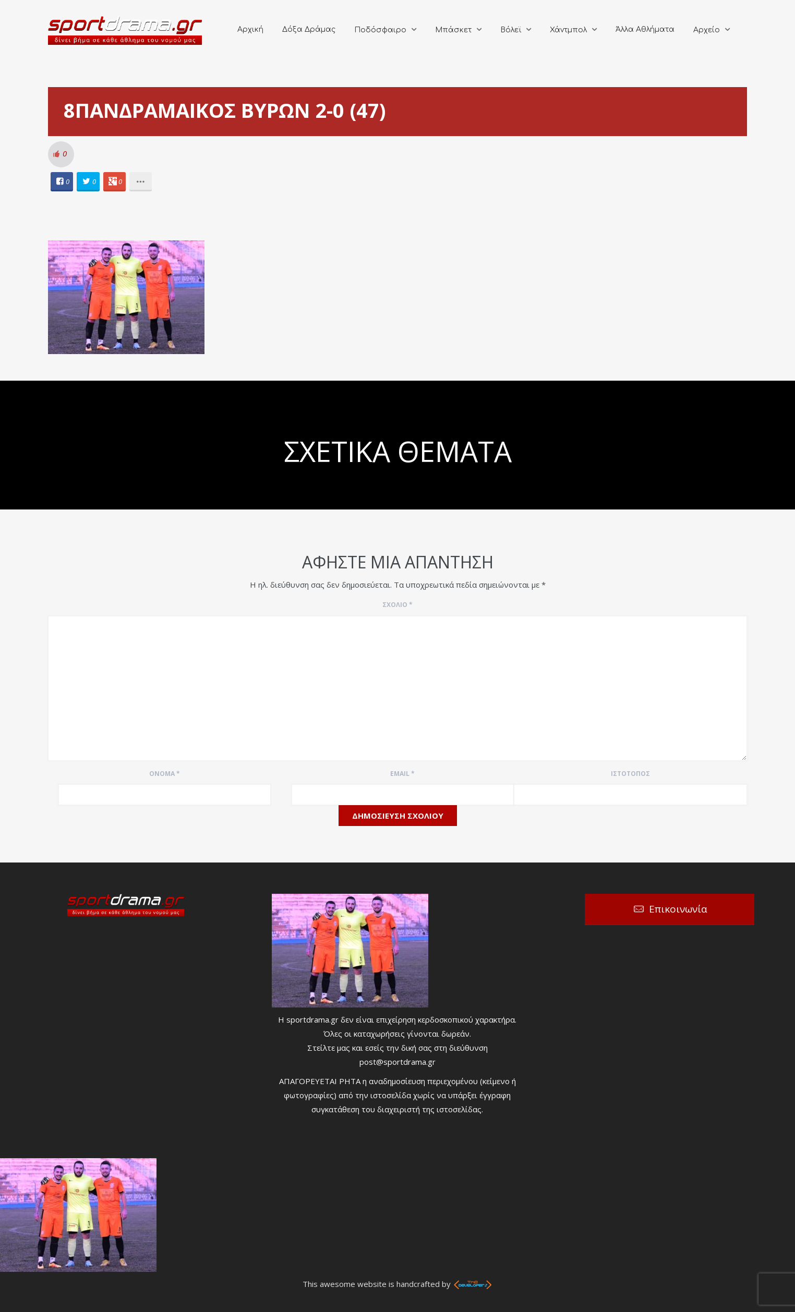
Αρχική (250, 29)
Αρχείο (706, 30)
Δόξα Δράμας (308, 29)
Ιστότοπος (630, 773)
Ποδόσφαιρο (380, 30)
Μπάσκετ (453, 30)
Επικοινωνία (678, 909)
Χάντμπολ (568, 30)
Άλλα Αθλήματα (645, 29)
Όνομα (164, 773)
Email (402, 773)
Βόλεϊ (510, 30)
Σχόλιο (397, 604)
